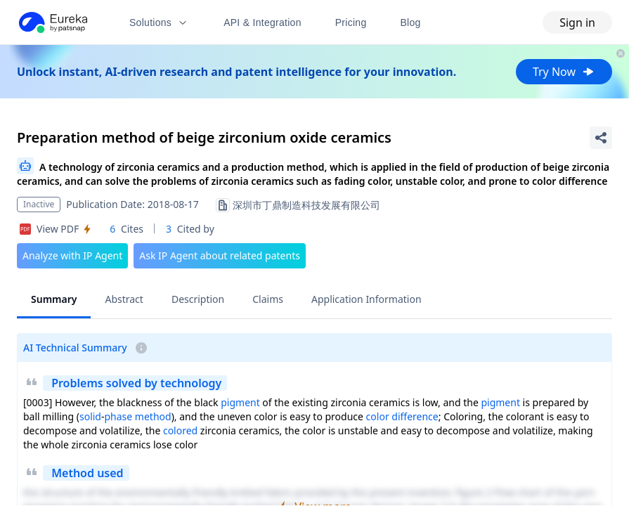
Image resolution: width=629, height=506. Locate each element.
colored (180, 430)
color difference (402, 416)
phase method (138, 416)
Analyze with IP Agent (72, 255)
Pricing (351, 22)
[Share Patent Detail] (601, 137)
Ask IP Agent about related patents (219, 255)
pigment (240, 402)
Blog (411, 22)
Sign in (577, 22)
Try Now (564, 71)
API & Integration (262, 22)
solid (90, 416)
